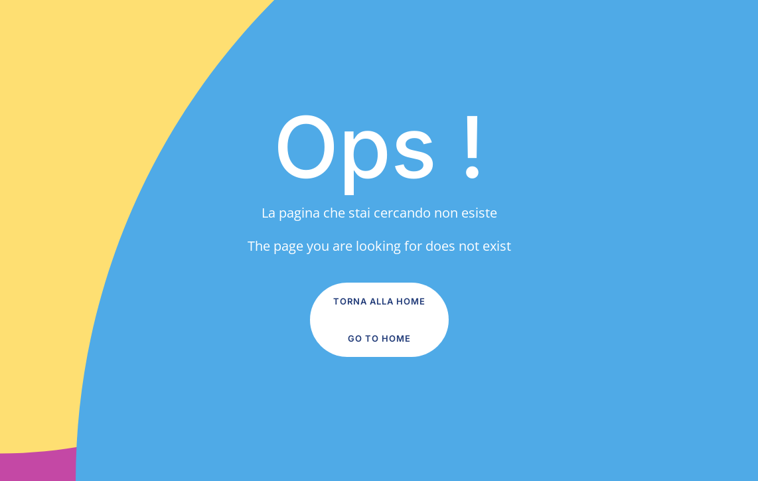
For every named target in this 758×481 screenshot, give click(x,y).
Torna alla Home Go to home (379, 320)
